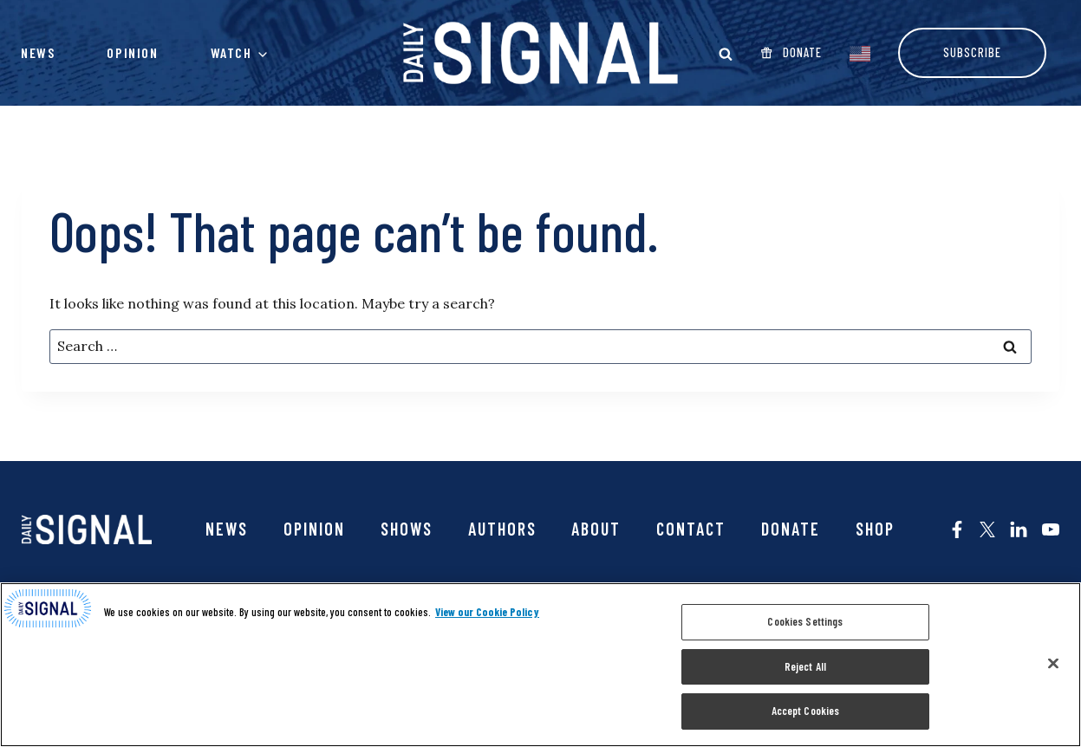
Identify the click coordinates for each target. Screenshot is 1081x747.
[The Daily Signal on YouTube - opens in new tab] (1050, 529)
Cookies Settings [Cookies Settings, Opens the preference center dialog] (805, 621)
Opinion (132, 52)
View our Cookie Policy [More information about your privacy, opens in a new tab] (487, 612)
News (38, 52)
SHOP (875, 528)
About (596, 528)
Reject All (805, 666)
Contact (691, 528)
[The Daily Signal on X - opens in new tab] (987, 529)
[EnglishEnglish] (860, 52)
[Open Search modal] (725, 54)
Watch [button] (231, 52)
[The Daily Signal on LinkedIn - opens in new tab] (1018, 529)
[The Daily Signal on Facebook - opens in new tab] (957, 529)
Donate (790, 528)
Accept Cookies (806, 711)
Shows (407, 528)
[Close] (1053, 664)
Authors (502, 528)
